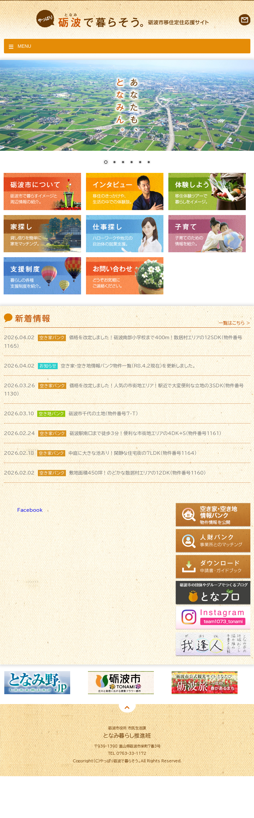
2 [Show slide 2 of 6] (114, 162)
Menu (24, 46)
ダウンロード (214, 567)
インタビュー (124, 191)
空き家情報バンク (214, 515)
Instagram (214, 619)
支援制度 (42, 275)
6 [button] (154, 705)
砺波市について (42, 191)
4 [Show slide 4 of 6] (131, 162)
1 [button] (104, 705)
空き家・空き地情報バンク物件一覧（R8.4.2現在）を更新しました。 (99, 366)
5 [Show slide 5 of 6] (140, 162)
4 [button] (134, 705)
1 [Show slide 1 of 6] (105, 162)
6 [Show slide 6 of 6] (148, 162)
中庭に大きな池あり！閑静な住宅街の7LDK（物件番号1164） (100, 453)
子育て (207, 233)
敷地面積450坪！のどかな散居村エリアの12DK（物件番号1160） (105, 473)
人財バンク (214, 541)
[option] (76, 682)
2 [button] (114, 705)
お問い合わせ (244, 19)
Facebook (29, 510)
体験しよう (207, 191)
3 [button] (124, 705)
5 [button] (144, 705)
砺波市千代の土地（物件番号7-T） (71, 413)
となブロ (214, 593)
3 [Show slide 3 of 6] (123, 162)
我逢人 (214, 645)
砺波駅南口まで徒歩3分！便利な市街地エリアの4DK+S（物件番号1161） (112, 433)
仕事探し (124, 233)
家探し (42, 233)
